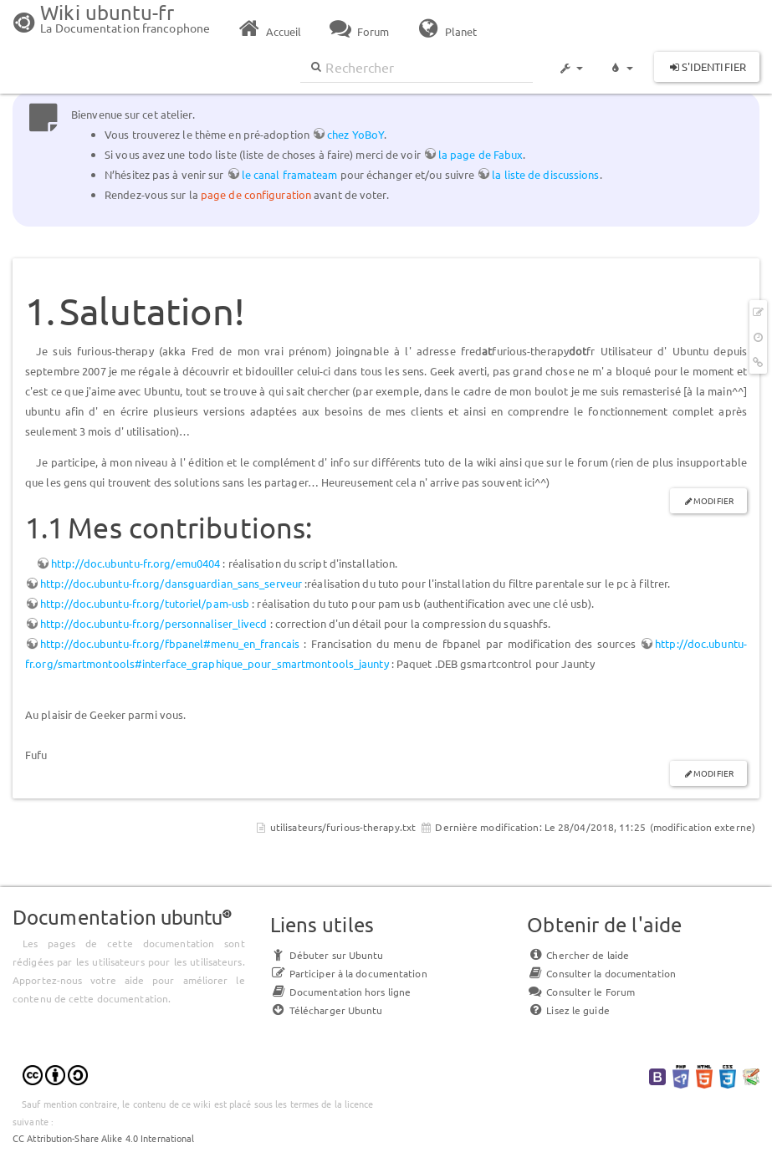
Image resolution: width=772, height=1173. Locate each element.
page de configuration (256, 194)
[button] (570, 60)
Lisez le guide (568, 1010)
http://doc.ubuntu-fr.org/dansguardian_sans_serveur (171, 583)
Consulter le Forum (581, 991)
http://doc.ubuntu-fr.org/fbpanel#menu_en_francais (169, 643)
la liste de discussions (545, 174)
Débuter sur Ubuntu (327, 954)
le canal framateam (290, 174)
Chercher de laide (578, 954)
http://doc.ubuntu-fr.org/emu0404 (135, 563)
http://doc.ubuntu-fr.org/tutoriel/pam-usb (144, 603)
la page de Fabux (481, 154)
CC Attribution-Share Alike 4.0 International (103, 1138)
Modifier (713, 500)
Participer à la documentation (348, 973)
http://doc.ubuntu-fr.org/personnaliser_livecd (154, 623)
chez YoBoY (355, 134)
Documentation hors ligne (340, 991)
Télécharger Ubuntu (326, 1010)
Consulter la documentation (601, 973)
